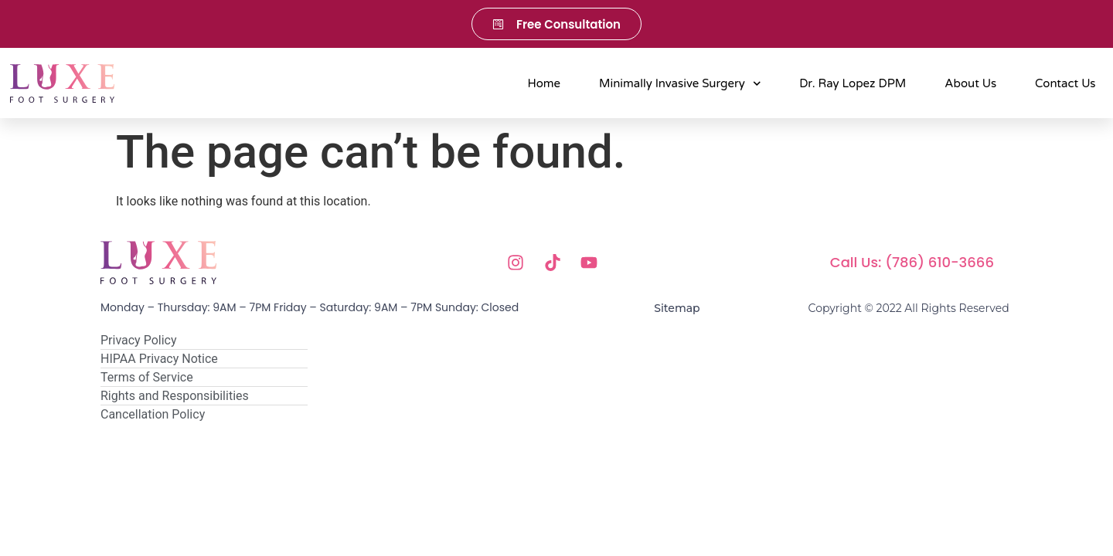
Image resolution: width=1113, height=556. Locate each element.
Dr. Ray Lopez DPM (852, 83)
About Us (970, 83)
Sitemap (676, 308)
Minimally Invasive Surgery (680, 84)
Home (544, 83)
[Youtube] (593, 262)
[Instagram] (520, 262)
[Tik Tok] (557, 262)
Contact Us (1065, 83)
